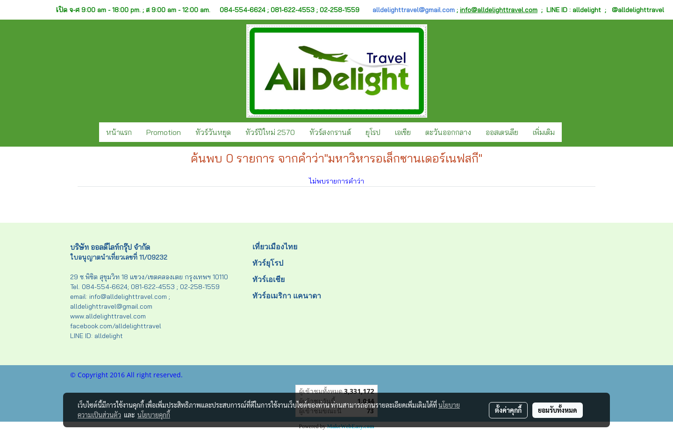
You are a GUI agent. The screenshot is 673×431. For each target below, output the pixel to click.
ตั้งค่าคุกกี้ (508, 410)
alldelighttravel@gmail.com (413, 10)
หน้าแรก (119, 132)
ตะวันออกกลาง (448, 132)
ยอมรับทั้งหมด (557, 410)
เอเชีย (403, 132)
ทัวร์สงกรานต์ (330, 132)
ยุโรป (372, 132)
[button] (570, 132)
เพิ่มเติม (544, 132)
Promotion (163, 132)
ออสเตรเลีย (502, 132)
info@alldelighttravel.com (498, 10)
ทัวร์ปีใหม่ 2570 (270, 132)
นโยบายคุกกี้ (153, 414)
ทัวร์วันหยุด (213, 132)
